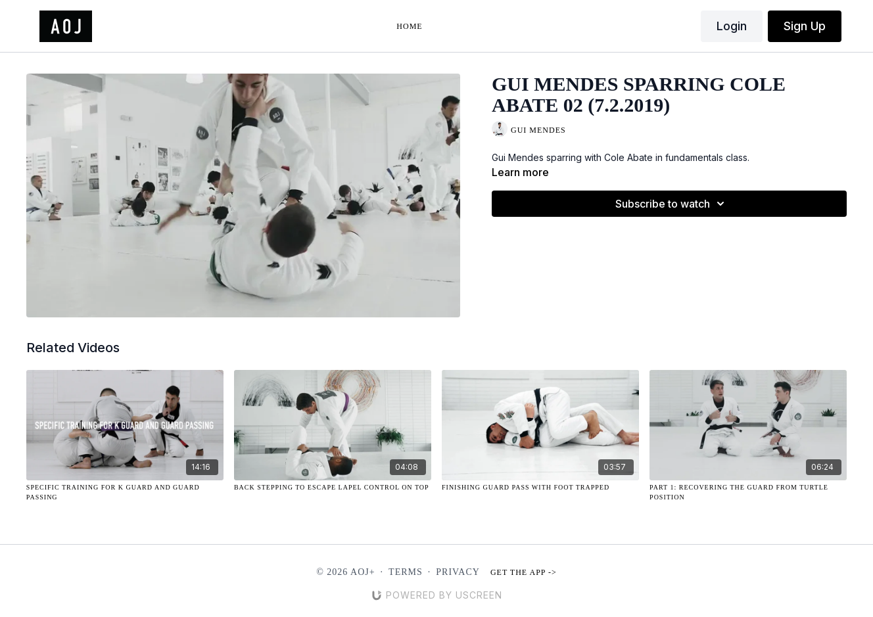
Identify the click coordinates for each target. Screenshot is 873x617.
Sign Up (805, 26)
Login (732, 26)
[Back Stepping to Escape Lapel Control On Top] (332, 487)
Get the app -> (523, 572)
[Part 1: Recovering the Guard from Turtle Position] (748, 492)
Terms (406, 572)
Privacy (458, 572)
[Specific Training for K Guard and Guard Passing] (125, 492)
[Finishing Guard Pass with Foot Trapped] (540, 487)
